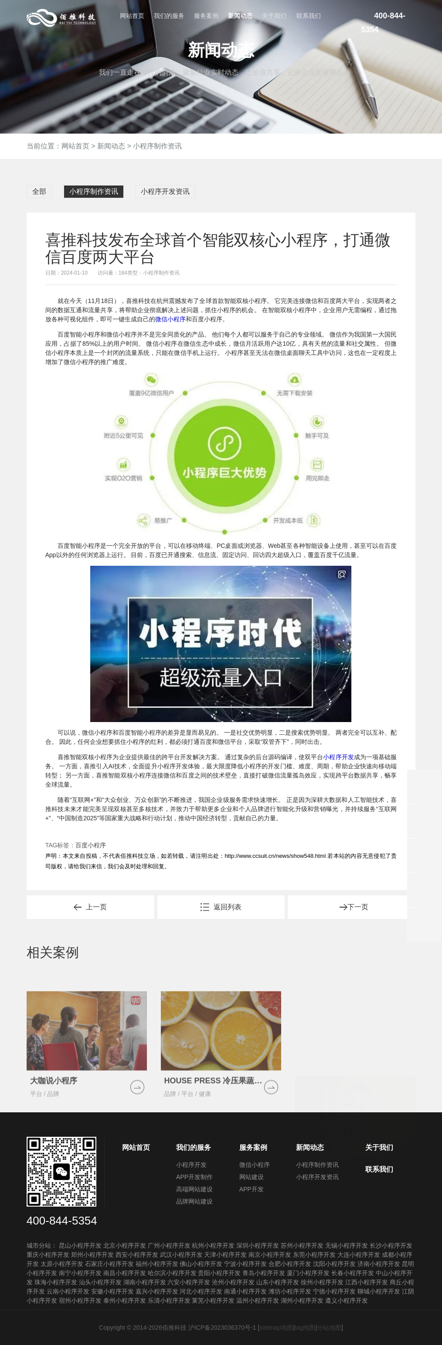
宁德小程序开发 (334, 1291)
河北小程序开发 (201, 1291)
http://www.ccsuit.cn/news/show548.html (275, 856)
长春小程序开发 (352, 1272)
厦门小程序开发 (308, 1272)
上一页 (96, 907)
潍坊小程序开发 (290, 1291)
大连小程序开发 (358, 1254)
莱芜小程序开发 (213, 1300)
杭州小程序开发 (213, 1245)
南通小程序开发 (245, 1291)
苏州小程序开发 (302, 1245)
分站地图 (329, 1327)
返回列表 (227, 907)
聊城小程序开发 (378, 1291)
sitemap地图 (276, 1327)
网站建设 (251, 1176)
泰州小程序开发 (124, 1300)
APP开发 (251, 1189)
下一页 (357, 907)
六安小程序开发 (188, 1282)
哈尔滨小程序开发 (172, 1272)
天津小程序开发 (225, 1254)
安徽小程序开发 (112, 1291)
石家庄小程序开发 (109, 1263)
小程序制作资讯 (157, 146)
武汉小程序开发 (181, 1254)
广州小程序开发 (169, 1245)
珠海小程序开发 (55, 1282)
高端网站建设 (194, 1189)
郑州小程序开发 (92, 1254)
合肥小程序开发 (290, 1263)
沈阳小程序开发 (334, 1263)
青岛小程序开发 (263, 1272)
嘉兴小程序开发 (157, 1291)
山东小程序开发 (277, 1282)
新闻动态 (240, 15)
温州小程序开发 (257, 1300)
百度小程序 (90, 845)
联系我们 (308, 15)
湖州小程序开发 (302, 1300)
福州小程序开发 (157, 1263)
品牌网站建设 (194, 1201)
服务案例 (206, 15)
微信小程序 (170, 319)
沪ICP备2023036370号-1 (222, 1327)
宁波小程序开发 (245, 1263)
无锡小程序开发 (346, 1245)
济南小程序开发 (378, 1263)
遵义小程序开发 (346, 1300)
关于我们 (274, 15)
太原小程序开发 (62, 1263)
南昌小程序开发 (124, 1272)
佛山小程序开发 (201, 1263)
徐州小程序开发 (322, 1282)
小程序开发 (338, 756)
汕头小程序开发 (100, 1282)
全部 (39, 191)
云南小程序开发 (68, 1291)
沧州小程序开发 (233, 1282)
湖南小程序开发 (144, 1282)
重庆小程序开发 (48, 1254)
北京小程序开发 (124, 1245)
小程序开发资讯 (165, 191)
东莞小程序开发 (314, 1254)
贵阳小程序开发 (219, 1272)
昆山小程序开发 (80, 1245)
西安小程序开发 (137, 1254)
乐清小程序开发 (169, 1300)
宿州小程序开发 (80, 1300)
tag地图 (305, 1327)
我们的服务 (169, 15)
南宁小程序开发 (80, 1272)
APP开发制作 (194, 1176)
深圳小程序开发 (257, 1245)
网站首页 (132, 15)
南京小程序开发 (269, 1254)
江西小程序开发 (366, 1282)
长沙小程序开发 (391, 1245)
